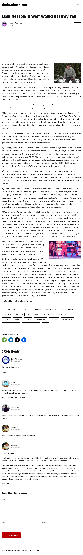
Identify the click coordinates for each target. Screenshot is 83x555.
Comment (6, 499)
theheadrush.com (15, 5)
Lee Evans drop (33, 314)
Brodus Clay (24, 309)
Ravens (28, 319)
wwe (45, 324)
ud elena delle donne (11, 324)
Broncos (37, 309)
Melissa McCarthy (64, 314)
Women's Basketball (31, 324)
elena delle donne (67, 309)
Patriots (7, 319)
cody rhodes (51, 309)
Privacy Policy (34, 550)
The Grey (54, 319)
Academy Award (9, 309)
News (77, 24)
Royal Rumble (40, 319)
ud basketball (67, 319)
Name (4, 522)
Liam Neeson (48, 314)
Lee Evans (19, 314)
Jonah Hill (7, 314)
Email (44, 522)
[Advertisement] (41, 44)
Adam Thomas (15, 23)
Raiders (17, 319)
